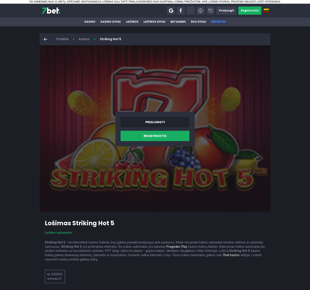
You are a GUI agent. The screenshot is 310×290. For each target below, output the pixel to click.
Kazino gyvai (111, 22)
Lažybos (132, 22)
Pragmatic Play (176, 246)
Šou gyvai (198, 22)
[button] (171, 10)
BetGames (178, 22)
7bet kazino (231, 255)
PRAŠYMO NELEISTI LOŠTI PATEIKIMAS (255, 1)
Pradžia (62, 39)
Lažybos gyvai (154, 22)
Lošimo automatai (58, 232)
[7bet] (51, 11)
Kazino (89, 22)
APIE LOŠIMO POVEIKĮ (215, 1)
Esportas (218, 22)
